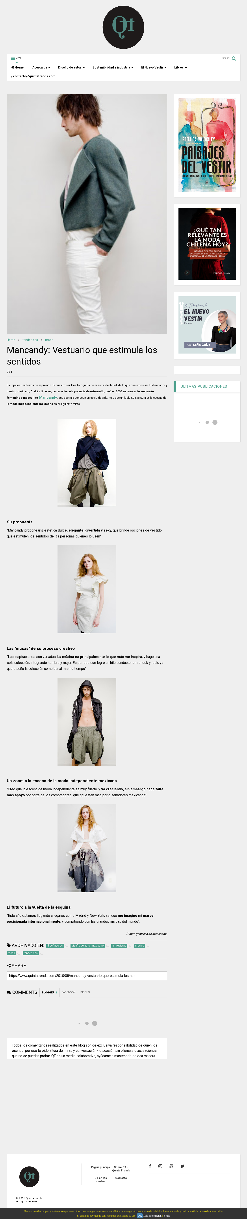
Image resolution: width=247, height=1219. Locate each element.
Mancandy (48, 397)
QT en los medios (101, 1179)
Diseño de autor (71, 67)
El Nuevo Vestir (154, 67)
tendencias (30, 340)
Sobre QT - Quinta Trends (121, 1169)
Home (17, 67)
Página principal (100, 1167)
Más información (152, 1215)
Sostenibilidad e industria (113, 67)
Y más (166, 1215)
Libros (180, 67)
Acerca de (41, 67)
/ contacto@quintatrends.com (33, 76)
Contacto (121, 1178)
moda (49, 340)
